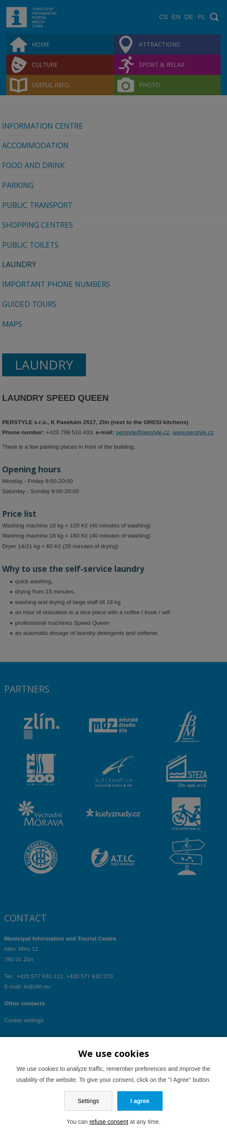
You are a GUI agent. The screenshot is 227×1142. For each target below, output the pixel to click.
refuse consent (108, 1121)
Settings (88, 1101)
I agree (139, 1101)
